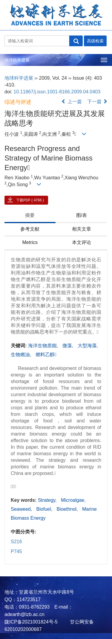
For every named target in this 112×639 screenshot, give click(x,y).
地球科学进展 (17, 60)
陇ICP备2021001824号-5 (31, 621)
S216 (16, 541)
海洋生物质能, (43, 345)
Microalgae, (73, 500)
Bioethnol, (67, 509)
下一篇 (97, 101)
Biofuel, (45, 509)
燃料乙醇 (46, 354)
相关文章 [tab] (81, 228)
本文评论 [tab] (81, 242)
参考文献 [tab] (29, 228)
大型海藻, (88, 345)
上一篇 (71, 101)
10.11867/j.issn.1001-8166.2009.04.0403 (56, 91)
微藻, (68, 345)
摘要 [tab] (30, 215)
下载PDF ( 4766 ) (30, 200)
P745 (16, 551)
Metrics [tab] (30, 242)
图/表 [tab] (81, 215)
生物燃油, (22, 354)
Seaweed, (22, 509)
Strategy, (48, 500)
